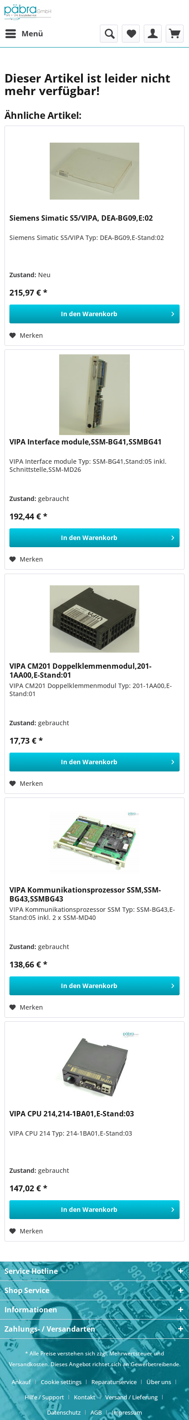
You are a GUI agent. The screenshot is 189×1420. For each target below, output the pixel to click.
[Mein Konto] (153, 34)
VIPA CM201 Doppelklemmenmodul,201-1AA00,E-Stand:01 (80, 671)
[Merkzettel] (131, 34)
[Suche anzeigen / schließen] (109, 34)
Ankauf (21, 1382)
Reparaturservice (114, 1382)
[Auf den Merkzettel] (26, 335)
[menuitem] (23, 34)
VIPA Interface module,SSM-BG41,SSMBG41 (85, 442)
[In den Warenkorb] (94, 314)
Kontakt (84, 1397)
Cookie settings (61, 1382)
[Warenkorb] (175, 34)
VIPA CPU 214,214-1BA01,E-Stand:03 (71, 1114)
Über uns (158, 1382)
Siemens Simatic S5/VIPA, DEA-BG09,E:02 (81, 218)
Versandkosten (28, 1364)
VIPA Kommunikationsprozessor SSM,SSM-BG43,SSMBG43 (85, 894)
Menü (24, 32)
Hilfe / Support (44, 1397)
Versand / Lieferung (131, 1397)
